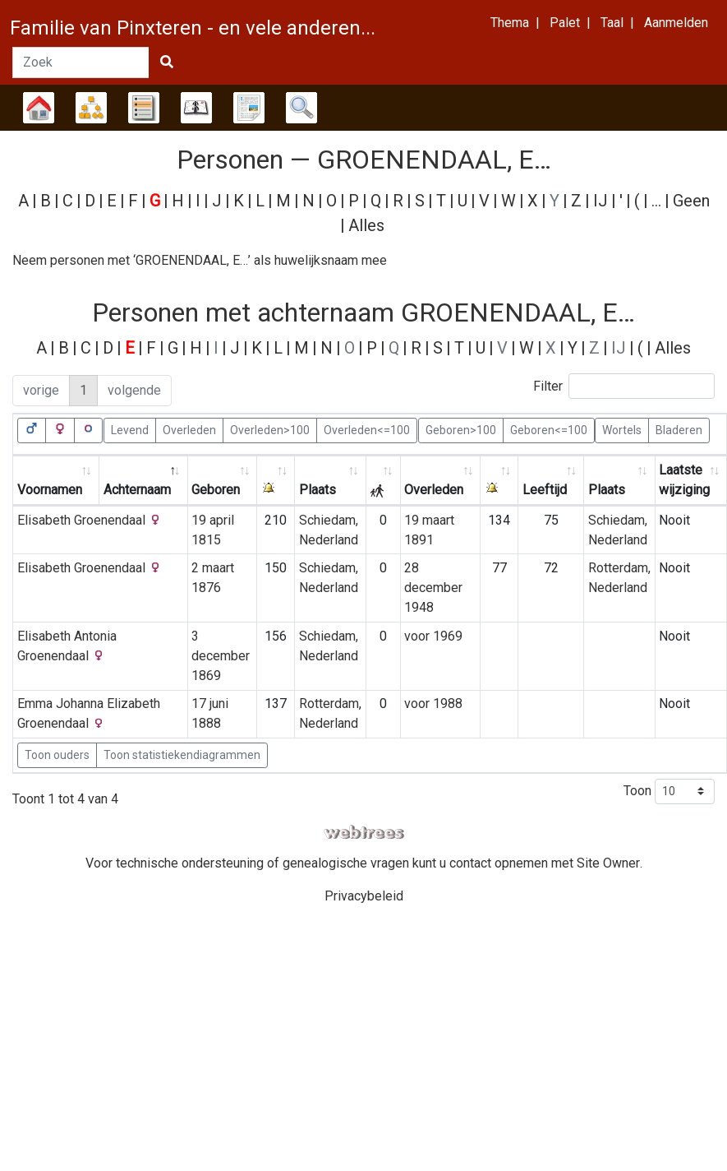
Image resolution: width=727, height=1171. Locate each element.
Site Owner (608, 863)
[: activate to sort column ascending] (276, 481)
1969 (447, 636)
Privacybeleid (363, 896)
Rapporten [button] (248, 108)
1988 (447, 703)
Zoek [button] (301, 108)
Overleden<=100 (367, 429)
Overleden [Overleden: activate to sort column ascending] (433, 490)
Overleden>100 (270, 429)
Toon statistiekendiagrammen (182, 754)
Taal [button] (611, 22)
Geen (691, 201)
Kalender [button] (196, 108)
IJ (600, 201)
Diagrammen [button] (91, 108)
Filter (624, 386)
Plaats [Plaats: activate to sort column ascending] (317, 490)
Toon (669, 791)
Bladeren (679, 429)
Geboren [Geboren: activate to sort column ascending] (215, 490)
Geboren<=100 (548, 429)
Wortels (622, 429)
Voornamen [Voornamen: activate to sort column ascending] (49, 490)
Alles (366, 225)
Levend (130, 429)
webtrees (364, 832)
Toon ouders (57, 754)
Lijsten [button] (143, 108)
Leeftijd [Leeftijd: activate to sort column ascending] (544, 490)
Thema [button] (509, 22)
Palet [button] (565, 22)
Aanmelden (676, 22)
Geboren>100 (461, 429)
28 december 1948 (433, 587)
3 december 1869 (220, 655)
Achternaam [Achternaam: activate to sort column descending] (137, 490)
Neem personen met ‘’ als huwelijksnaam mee (199, 260)
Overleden (189, 429)
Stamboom (38, 108)
